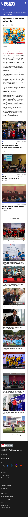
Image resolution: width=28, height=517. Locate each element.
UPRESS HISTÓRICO (5, 507)
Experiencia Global (5, 480)
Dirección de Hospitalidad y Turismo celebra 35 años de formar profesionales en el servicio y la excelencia (13, 146)
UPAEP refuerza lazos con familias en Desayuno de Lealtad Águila (13, 177)
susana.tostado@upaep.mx (12, 115)
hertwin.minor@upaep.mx (8, 114)
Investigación (4, 472)
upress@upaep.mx (5, 458)
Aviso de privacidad (4, 454)
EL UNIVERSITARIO (5, 505)
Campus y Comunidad (6, 485)
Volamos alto (4, 491)
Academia (3, 483)
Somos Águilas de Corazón (7, 496)
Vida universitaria (5, 488)
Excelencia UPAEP (5, 478)
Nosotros (3, 512)
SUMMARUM (4, 502)
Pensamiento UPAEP (5, 475)
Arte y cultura (4, 493)
